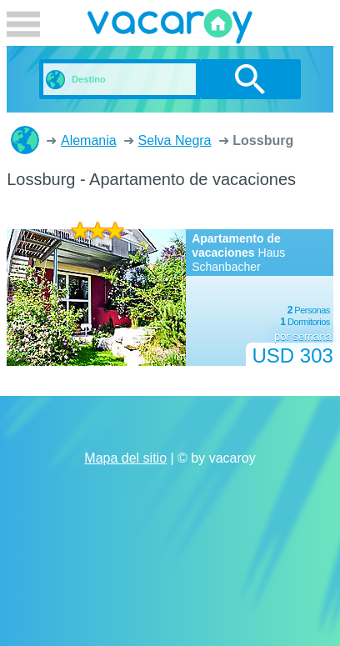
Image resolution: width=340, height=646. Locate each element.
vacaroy (170, 29)
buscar (250, 79)
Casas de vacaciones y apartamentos (25, 140)
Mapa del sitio (125, 458)
